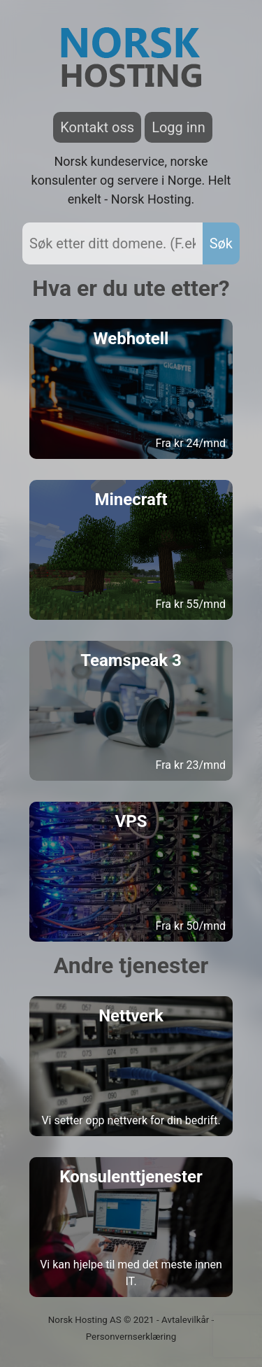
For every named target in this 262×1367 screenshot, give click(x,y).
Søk (221, 243)
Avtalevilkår (185, 1320)
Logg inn (178, 127)
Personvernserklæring (131, 1336)
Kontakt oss (97, 127)
